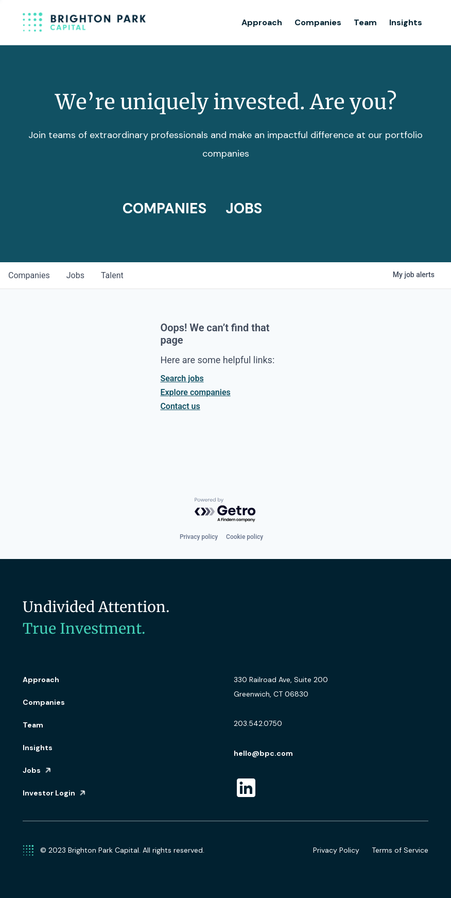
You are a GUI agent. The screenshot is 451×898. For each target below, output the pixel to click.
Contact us (180, 406)
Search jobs (181, 378)
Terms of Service (400, 850)
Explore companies (195, 392)
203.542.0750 (258, 723)
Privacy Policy (336, 850)
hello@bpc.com (263, 753)
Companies (317, 22)
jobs (75, 275)
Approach (261, 22)
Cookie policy (244, 536)
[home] (84, 22)
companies (29, 275)
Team (365, 22)
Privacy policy (199, 536)
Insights (405, 22)
